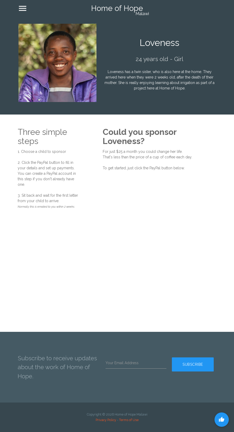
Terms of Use (129, 420)
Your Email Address (122, 363)
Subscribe (194, 366)
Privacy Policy (106, 420)
